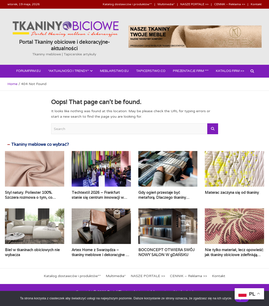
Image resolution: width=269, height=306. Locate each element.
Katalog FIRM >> (230, 71)
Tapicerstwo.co (151, 71)
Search (212, 128)
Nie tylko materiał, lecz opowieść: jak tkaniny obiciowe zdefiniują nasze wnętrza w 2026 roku (234, 254)
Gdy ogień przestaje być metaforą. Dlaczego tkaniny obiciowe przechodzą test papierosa (162, 199)
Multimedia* (166, 4)
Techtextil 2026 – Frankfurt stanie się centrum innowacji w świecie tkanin (98, 197)
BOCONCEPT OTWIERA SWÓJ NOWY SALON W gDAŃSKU (166, 252)
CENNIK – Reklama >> (229, 4)
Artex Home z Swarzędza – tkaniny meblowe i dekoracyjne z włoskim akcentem (100, 254)
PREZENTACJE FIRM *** (190, 71)
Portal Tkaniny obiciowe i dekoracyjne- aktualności (64, 45)
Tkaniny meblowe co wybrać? (40, 144)
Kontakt (256, 4)
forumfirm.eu (28, 71)
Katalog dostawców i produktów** (127, 4)
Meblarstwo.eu (114, 71)
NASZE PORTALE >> (194, 4)
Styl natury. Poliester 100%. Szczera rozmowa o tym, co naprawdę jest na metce (28, 197)
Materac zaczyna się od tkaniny (232, 192)
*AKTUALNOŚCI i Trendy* (68, 71)
